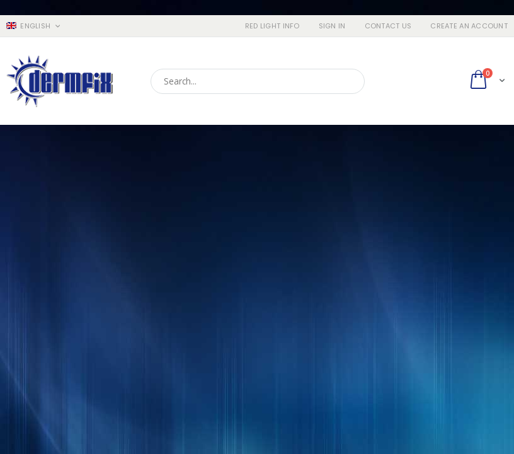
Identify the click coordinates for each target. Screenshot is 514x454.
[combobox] (258, 81)
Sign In (332, 26)
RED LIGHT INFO (272, 26)
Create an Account (469, 26)
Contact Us (388, 26)
